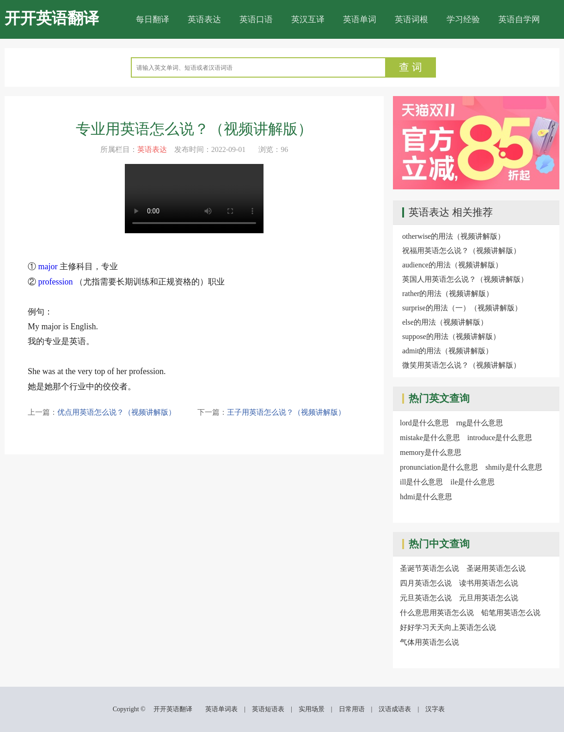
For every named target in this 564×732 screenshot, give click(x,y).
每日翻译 (152, 19)
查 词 (410, 67)
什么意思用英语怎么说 (437, 613)
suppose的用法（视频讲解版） (451, 336)
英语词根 (411, 19)
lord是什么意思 (424, 423)
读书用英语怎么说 (488, 583)
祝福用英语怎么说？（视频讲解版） (461, 250)
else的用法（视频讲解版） (445, 322)
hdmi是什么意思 (426, 497)
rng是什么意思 (479, 423)
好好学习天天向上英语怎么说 (448, 627)
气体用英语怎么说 (429, 642)
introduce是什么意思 (499, 438)
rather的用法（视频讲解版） (447, 293)
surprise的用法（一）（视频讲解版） (462, 308)
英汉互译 (308, 19)
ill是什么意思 (421, 482)
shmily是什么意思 (514, 467)
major (48, 266)
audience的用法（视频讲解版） (452, 265)
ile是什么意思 (472, 482)
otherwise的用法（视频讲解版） (453, 236)
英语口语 (256, 19)
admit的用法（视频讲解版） (447, 351)
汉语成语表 (395, 709)
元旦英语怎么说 (426, 598)
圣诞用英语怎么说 (496, 568)
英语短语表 (268, 709)
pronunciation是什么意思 (439, 467)
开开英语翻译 (52, 18)
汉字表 (435, 709)
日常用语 (352, 709)
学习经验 (463, 19)
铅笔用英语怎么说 (510, 613)
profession (55, 281)
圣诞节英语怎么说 (429, 568)
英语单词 (359, 19)
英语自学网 (519, 19)
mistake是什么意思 (430, 438)
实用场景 (312, 709)
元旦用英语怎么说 (488, 598)
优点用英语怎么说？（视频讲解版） (116, 412)
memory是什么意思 (430, 452)
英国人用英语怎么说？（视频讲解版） (465, 279)
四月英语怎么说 (426, 583)
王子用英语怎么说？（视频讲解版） (286, 412)
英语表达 (204, 19)
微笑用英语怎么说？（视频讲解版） (461, 365)
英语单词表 (221, 709)
